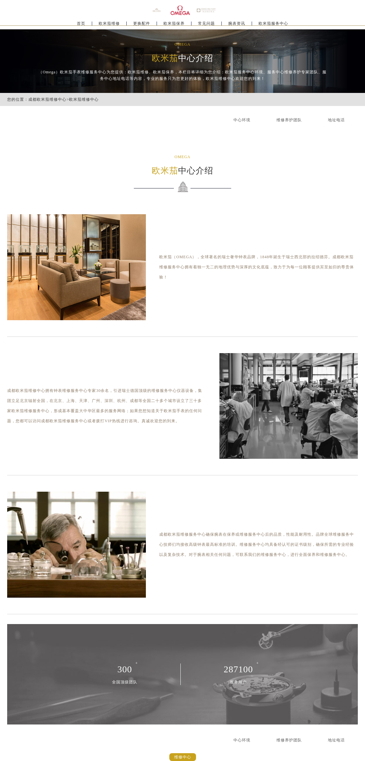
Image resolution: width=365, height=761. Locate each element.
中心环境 (241, 120)
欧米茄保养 (174, 25)
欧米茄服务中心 (273, 25)
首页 (81, 25)
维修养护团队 (289, 120)
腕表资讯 (236, 25)
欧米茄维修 (109, 25)
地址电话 (336, 120)
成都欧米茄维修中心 (47, 99)
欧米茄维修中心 (84, 99)
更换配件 (141, 25)
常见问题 (206, 25)
